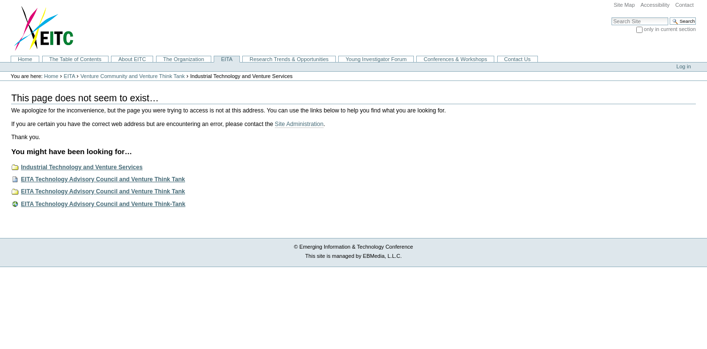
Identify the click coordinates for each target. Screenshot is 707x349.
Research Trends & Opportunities (289, 59)
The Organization (183, 59)
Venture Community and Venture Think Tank (132, 76)
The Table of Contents (75, 59)
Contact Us (517, 59)
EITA (227, 59)
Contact (684, 5)
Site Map (624, 5)
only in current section (670, 29)
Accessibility (655, 5)
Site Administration (299, 124)
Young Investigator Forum (376, 59)
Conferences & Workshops (455, 59)
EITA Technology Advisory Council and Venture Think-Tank (103, 204)
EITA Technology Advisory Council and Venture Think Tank (103, 179)
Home (25, 59)
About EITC (132, 59)
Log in (683, 66)
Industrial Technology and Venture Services (81, 167)
